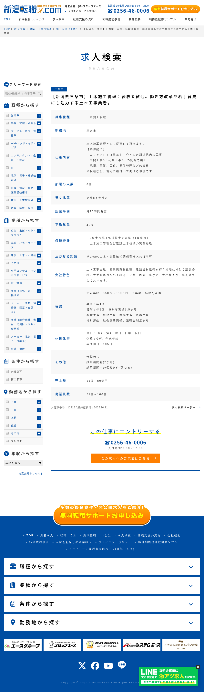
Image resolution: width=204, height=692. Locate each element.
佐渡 (14, 425)
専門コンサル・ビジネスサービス (23, 273)
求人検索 (59, 19)
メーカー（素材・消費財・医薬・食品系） (23, 308)
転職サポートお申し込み (175, 9)
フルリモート (19, 441)
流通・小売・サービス (23, 245)
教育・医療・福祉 (22, 207)
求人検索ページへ (184, 407)
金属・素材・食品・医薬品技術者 (23, 190)
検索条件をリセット (30, 473)
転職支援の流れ (83, 19)
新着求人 (47, 535)
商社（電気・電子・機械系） (23, 293)
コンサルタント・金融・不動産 (23, 158)
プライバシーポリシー (115, 542)
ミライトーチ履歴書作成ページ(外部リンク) (102, 548)
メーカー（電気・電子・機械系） (23, 339)
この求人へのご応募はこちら (125, 458)
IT (12, 167)
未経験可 (16, 371)
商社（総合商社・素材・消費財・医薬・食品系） (23, 324)
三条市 (59, 89)
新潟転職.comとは (31, 19)
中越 (14, 409)
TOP (7, 19)
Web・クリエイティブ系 (24, 145)
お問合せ (190, 19)
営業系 (15, 115)
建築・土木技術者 (22, 200)
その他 (15, 263)
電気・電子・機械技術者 (23, 178)
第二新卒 (16, 379)
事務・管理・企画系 (23, 123)
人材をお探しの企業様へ (74, 542)
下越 (14, 402)
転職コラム (68, 535)
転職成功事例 (111, 19)
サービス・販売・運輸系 (23, 133)
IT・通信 (16, 283)
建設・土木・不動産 (23, 255)
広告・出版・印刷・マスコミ (23, 233)
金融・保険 (18, 348)
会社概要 (135, 19)
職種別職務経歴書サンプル (158, 542)
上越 (14, 417)
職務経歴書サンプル (162, 19)
